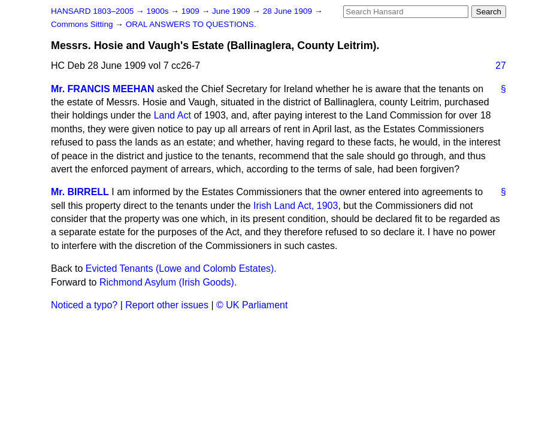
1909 (191, 11)
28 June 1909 (288, 11)
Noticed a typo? (84, 305)
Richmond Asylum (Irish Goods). (168, 282)
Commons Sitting (83, 24)
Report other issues (166, 305)
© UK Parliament (251, 305)
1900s (158, 11)
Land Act (172, 115)
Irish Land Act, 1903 (295, 206)
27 (500, 65)
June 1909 (232, 11)
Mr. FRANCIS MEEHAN (102, 89)
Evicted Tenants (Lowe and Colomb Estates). (181, 268)
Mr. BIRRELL (80, 192)
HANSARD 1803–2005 (92, 11)
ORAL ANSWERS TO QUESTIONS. (191, 24)
